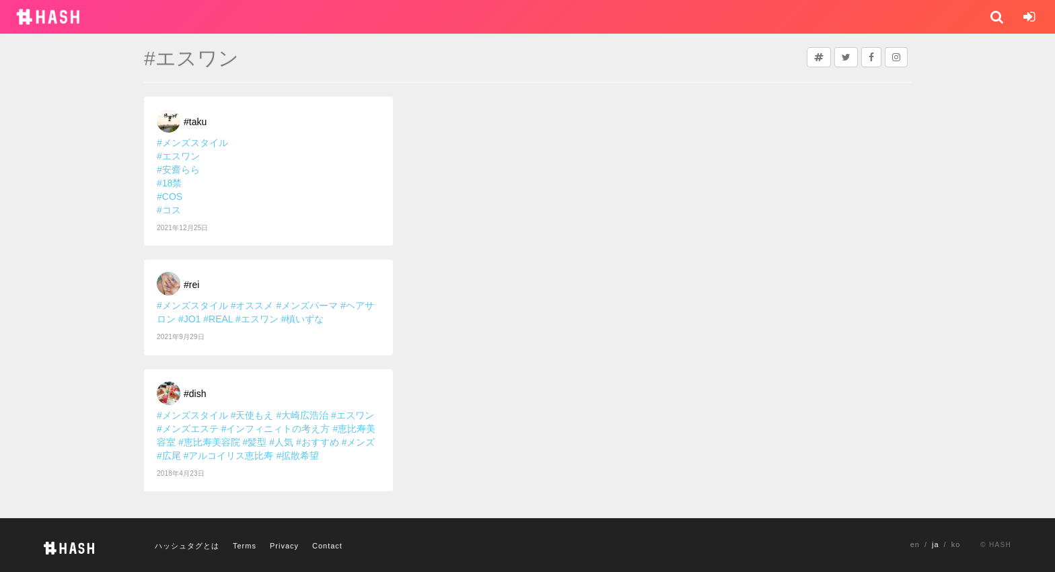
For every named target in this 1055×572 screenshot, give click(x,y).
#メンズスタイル (192, 142)
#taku (195, 121)
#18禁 (169, 183)
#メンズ (358, 442)
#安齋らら (178, 169)
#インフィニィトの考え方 (275, 428)
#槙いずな (302, 319)
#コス (169, 210)
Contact (327, 546)
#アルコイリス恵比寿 (229, 455)
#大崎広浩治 (302, 415)
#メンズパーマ (307, 305)
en (915, 544)
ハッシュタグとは (187, 546)
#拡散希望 (297, 455)
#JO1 (189, 319)
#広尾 (169, 455)
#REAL (218, 319)
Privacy (284, 546)
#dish (195, 393)
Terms (244, 546)
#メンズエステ (188, 428)
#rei (191, 284)
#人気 (281, 442)
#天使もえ (252, 415)
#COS (169, 196)
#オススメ (252, 305)
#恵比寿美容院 (209, 442)
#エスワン (178, 156)
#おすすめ (317, 442)
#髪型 (255, 442)
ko (956, 544)
